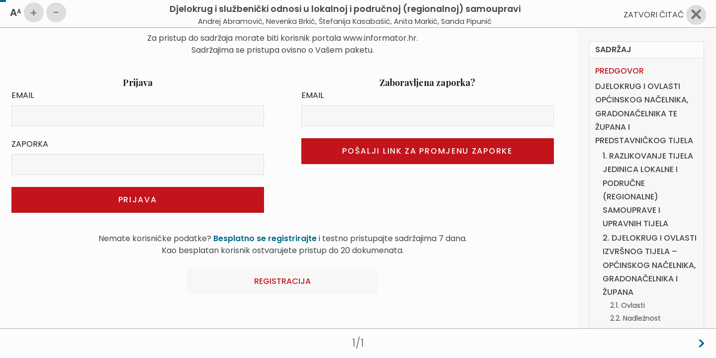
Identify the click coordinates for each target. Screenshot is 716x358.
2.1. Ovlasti (627, 305)
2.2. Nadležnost (635, 318)
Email (22, 95)
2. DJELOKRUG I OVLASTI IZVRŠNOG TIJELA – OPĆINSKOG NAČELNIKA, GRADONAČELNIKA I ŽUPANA (650, 265)
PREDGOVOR (619, 71)
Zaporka (29, 144)
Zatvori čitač (654, 14)
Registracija (282, 281)
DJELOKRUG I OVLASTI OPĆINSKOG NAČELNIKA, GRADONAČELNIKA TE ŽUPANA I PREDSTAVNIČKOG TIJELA (644, 113)
